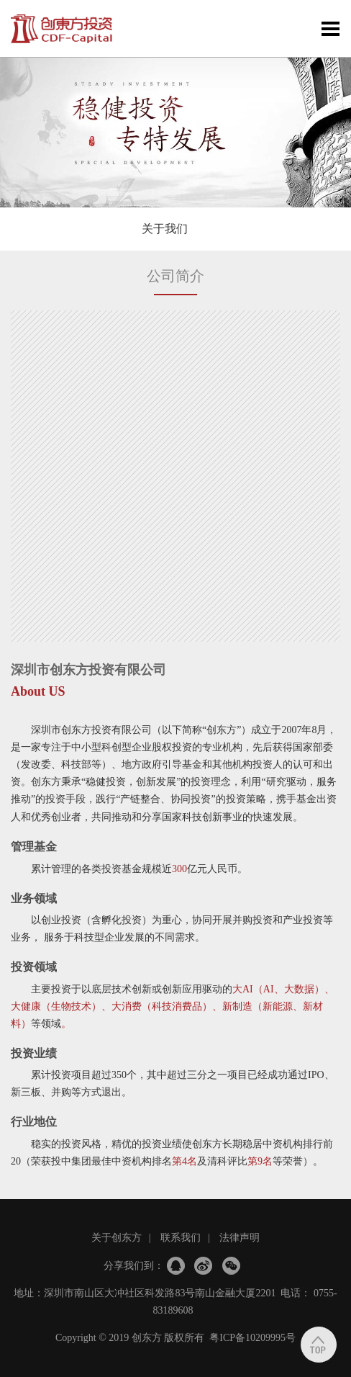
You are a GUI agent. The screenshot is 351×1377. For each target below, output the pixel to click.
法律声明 (239, 1237)
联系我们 (180, 1237)
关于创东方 (116, 1237)
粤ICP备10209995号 (252, 1337)
